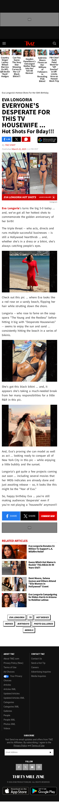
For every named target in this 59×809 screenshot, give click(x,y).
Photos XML (9, 724)
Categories (9, 702)
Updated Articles (12, 693)
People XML (9, 719)
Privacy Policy (20, 745)
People (7, 715)
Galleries (8, 711)
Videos (7, 728)
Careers (35, 667)
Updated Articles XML (14, 698)
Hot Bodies (42, 617)
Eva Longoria (16, 617)
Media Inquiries (38, 676)
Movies (9, 623)
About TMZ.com (11, 658)
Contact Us (36, 658)
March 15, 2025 (19, 149)
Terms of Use (10, 667)
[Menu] (4, 43)
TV (30, 617)
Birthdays (23, 623)
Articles (7, 685)
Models (29, 630)
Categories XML (11, 706)
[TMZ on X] (25, 767)
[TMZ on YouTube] (32, 767)
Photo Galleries (43, 623)
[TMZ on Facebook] (19, 767)
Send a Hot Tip (38, 663)
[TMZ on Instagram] (39, 767)
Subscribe (50, 752)
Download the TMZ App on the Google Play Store (44, 791)
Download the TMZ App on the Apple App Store (16, 791)
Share (11, 516)
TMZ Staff (10, 144)
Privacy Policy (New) (13, 663)
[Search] (54, 43)
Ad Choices (9, 672)
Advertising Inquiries (41, 672)
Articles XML (10, 689)
